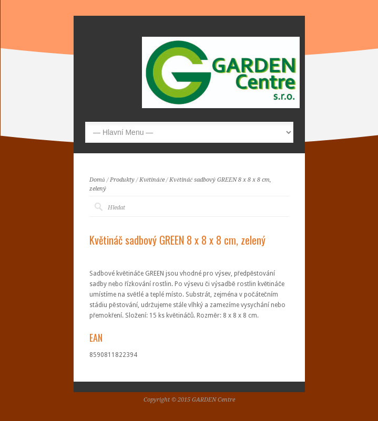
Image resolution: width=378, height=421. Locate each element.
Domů (97, 179)
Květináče (152, 179)
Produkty (122, 179)
